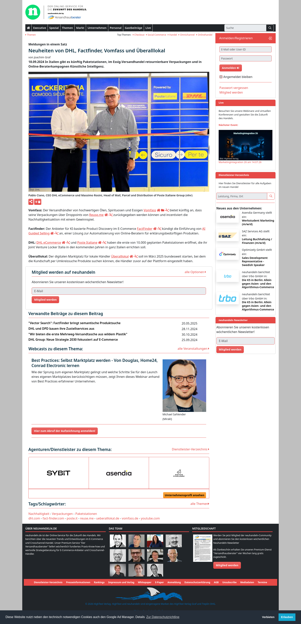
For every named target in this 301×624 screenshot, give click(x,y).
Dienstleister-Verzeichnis (190, 449)
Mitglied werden (45, 299)
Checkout (139, 34)
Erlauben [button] (287, 617)
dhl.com (34, 518)
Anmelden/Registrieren (236, 38)
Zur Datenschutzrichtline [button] (162, 617)
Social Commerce (156, 34)
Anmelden (230, 68)
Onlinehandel (204, 34)
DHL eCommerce (48, 242)
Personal (116, 28)
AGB (216, 582)
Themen (67, 28)
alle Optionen (195, 272)
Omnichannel (187, 34)
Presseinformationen (78, 582)
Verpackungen (62, 514)
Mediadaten (247, 582)
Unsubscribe (229, 582)
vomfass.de (130, 518)
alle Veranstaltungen (193, 348)
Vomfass (150, 210)
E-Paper (159, 582)
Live (148, 28)
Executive (39, 28)
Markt (80, 28)
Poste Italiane (87, 242)
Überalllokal (120, 256)
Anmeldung (174, 582)
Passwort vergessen (233, 88)
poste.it (72, 518)
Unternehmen (97, 28)
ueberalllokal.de (107, 518)
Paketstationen (86, 514)
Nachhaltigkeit (38, 514)
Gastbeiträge (133, 28)
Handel (172, 34)
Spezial (54, 28)
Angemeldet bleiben (237, 77)
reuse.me (86, 518)
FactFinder (144, 229)
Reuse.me (96, 215)
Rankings (99, 582)
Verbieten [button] (268, 617)
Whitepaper (144, 582)
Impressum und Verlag (121, 582)
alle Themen (199, 504)
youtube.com (150, 518)
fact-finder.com (53, 518)
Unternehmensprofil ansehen (184, 495)
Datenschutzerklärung (197, 582)
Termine (262, 582)
